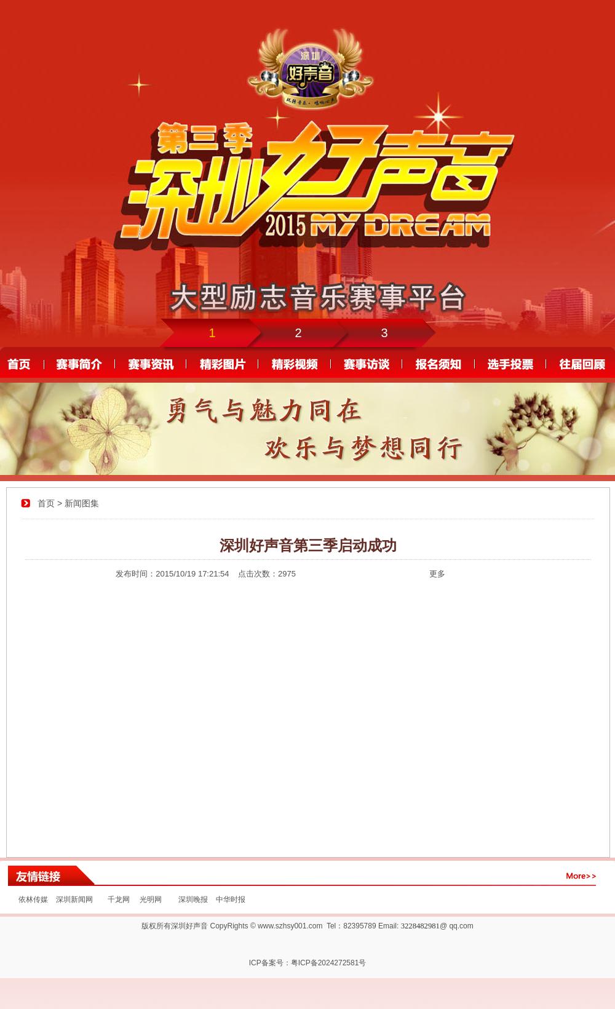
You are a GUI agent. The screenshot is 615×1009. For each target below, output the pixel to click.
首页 (46, 503)
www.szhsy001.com (290, 926)
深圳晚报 (193, 899)
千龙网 (119, 899)
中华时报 (229, 899)
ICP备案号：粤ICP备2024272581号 (308, 963)
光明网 (151, 899)
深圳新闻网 (74, 899)
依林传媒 (33, 899)
